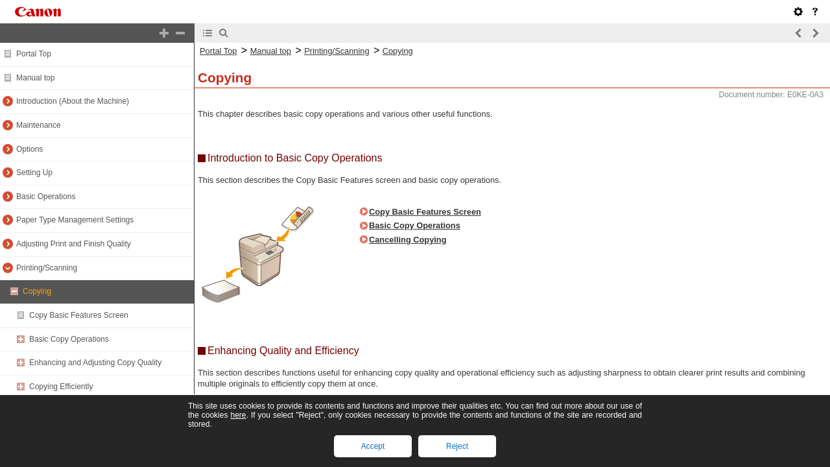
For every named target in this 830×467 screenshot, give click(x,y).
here (238, 415)
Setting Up (34, 172)
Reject (457, 446)
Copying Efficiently (61, 386)
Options (29, 149)
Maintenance (38, 125)
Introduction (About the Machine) (72, 101)
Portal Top (33, 53)
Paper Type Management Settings (75, 219)
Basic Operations (45, 196)
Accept (373, 446)
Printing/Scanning (46, 267)
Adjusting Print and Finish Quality (73, 243)
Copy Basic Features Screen (78, 315)
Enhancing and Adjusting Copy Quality (95, 362)
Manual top (35, 77)
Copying (37, 291)
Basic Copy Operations (69, 339)
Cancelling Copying (407, 240)
